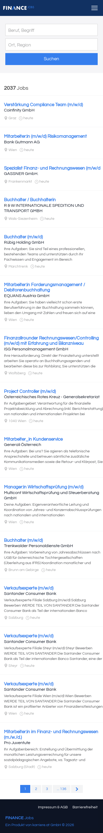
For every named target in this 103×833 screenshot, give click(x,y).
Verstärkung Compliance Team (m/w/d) (43, 104)
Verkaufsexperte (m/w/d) (28, 588)
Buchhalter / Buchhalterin (30, 199)
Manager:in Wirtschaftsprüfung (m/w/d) (43, 487)
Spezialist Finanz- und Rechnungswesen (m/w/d (52, 168)
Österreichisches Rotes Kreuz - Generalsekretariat (52, 397)
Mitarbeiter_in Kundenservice (33, 439)
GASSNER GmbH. (21, 173)
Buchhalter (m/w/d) (23, 237)
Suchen (51, 59)
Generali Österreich (22, 445)
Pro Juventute (17, 743)
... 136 (61, 789)
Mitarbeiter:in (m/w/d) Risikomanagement (45, 136)
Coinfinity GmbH (19, 110)
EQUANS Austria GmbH (26, 296)
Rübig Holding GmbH (24, 242)
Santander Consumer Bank (30, 593)
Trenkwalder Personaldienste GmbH (38, 546)
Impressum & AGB (53, 807)
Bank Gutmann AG (22, 142)
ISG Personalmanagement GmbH (36, 349)
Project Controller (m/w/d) (30, 391)
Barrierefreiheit (85, 807)
